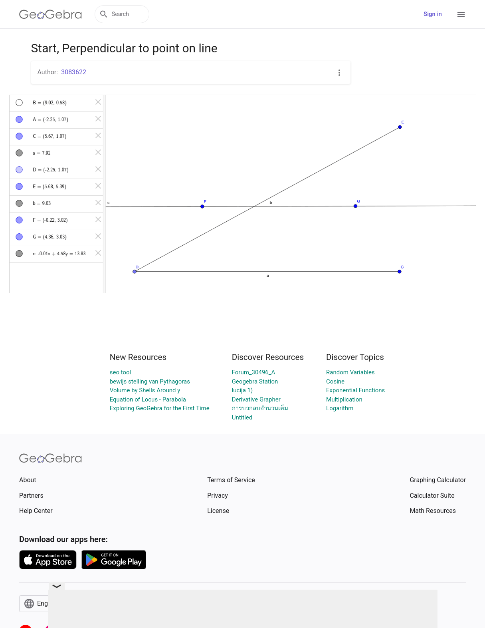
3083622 (73, 72)
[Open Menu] (461, 14)
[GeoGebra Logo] (50, 14)
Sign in (433, 14)
